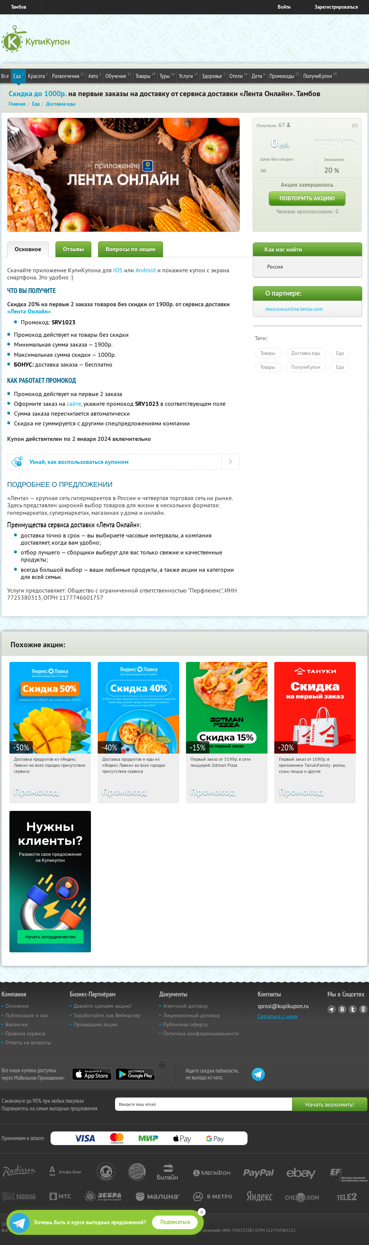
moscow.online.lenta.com (294, 308)
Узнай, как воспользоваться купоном (79, 462)
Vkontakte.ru (342, 1009)
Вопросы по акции (130, 249)
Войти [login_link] (284, 7)
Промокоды (284, 75)
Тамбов (18, 7)
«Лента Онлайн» (29, 311)
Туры (167, 75)
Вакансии (16, 1024)
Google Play (135, 1074)
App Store (92, 1074)
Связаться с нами (278, 1016)
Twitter (353, 1009)
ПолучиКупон (320, 75)
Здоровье (213, 75)
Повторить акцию (307, 198)
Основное (28, 249)
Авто (94, 75)
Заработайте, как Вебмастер (107, 1015)
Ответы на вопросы (28, 1042)
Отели (238, 75)
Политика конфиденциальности (201, 1033)
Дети (258, 75)
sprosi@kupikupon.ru (283, 1006)
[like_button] (347, 125)
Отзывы (73, 249)
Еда (18, 75)
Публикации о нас (26, 1015)
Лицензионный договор (191, 1015)
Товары (145, 75)
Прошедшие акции (96, 1024)
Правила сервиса (25, 1033)
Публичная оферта (185, 1024)
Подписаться (175, 1222)
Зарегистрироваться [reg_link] (336, 7)
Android (146, 270)
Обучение (118, 75)
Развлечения (68, 75)
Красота (38, 75)
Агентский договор (185, 1005)
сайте (74, 403)
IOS (118, 270)
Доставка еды (305, 353)
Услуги (188, 75)
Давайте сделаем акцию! (103, 1005)
